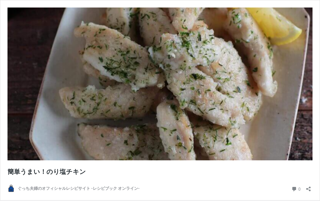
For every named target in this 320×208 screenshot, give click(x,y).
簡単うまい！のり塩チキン (46, 171)
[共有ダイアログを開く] (308, 187)
